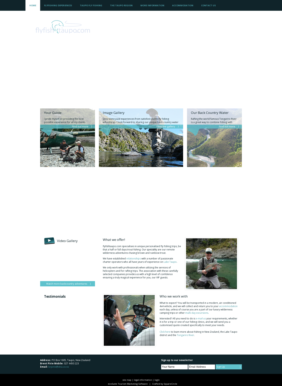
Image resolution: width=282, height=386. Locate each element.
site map (126, 379)
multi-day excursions (196, 313)
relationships (133, 258)
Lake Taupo (170, 262)
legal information (143, 379)
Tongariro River (185, 335)
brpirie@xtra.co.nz (58, 366)
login (157, 379)
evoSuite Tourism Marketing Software (128, 383)
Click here (165, 331)
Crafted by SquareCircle (164, 383)
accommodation (228, 306)
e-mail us (201, 318)
